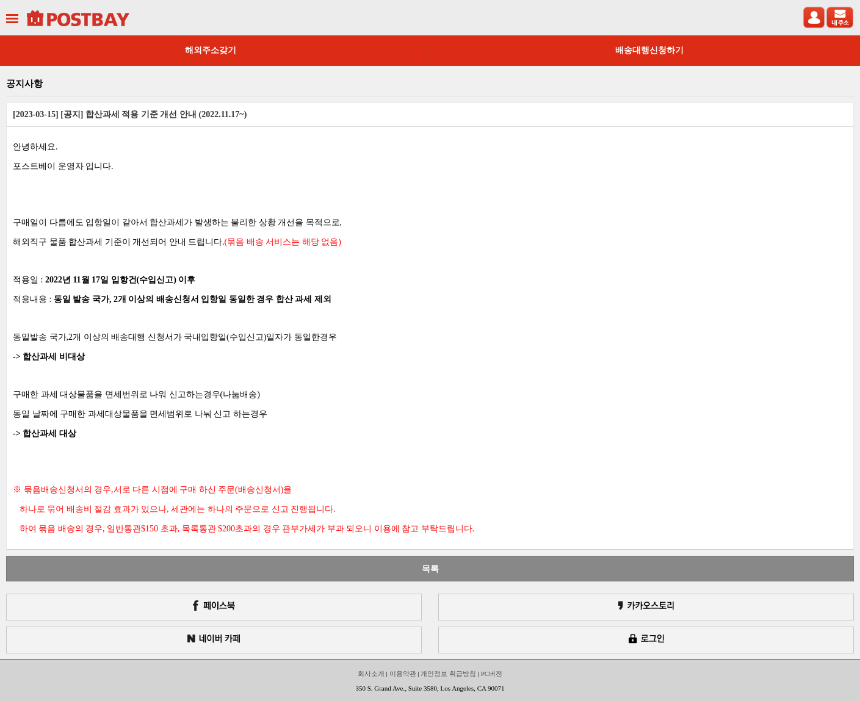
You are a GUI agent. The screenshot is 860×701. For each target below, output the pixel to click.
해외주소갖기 (210, 50)
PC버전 (491, 673)
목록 (430, 568)
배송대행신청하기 (649, 50)
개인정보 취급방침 (448, 673)
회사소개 (371, 673)
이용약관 (402, 673)
